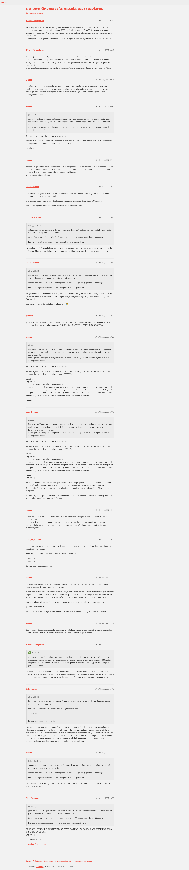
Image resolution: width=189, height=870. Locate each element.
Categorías (37, 861)
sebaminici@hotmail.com (36, 844)
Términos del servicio (63, 861)
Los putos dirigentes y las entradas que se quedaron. (64, 8)
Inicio (28, 861)
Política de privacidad (83, 861)
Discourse (39, 867)
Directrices (48, 861)
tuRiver (4, 2)
